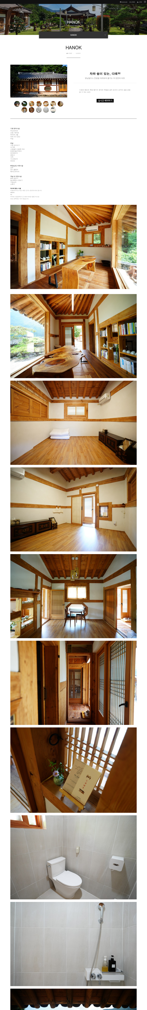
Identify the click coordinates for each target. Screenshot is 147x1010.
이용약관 (20, 989)
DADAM (102, 10)
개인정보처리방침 (10, 989)
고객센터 (132, 10)
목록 (133, 956)
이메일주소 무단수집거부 (33, 989)
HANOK (112, 10)
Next (62, 83)
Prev (15, 83)
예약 (122, 10)
